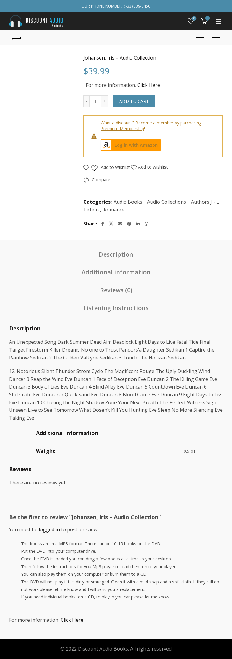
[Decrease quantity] (86, 101)
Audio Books (128, 201)
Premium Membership (122, 128)
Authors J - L (205, 201)
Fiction (91, 209)
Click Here (148, 85)
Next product (215, 37)
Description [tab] (116, 254)
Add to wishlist (153, 167)
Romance (114, 209)
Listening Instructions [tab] (116, 308)
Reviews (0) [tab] (116, 290)
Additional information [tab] (116, 272)
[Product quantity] (95, 101)
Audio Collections (166, 201)
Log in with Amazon (129, 145)
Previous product (200, 37)
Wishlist (193, 19)
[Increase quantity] (105, 101)
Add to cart (134, 101)
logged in (49, 529)
